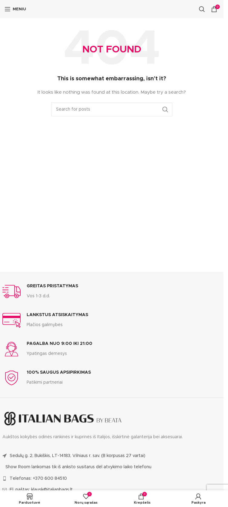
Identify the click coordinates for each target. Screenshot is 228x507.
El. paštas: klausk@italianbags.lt (41, 490)
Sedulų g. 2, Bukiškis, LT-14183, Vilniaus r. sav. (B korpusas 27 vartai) (77, 456)
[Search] (202, 9)
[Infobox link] (40, 291)
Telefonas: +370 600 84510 (38, 478)
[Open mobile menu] (15, 9)
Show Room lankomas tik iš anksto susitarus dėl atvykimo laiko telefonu (78, 467)
